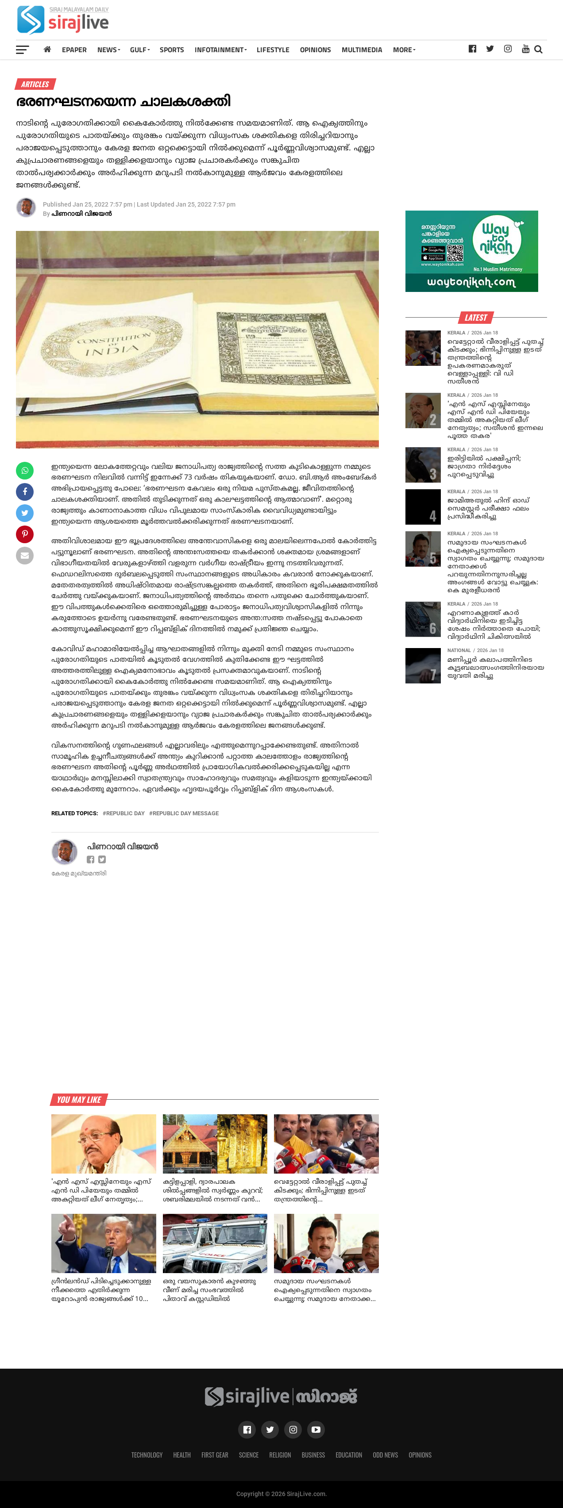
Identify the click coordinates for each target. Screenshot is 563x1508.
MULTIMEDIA (362, 49)
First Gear (214, 1454)
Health (182, 1454)
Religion (280, 1454)
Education (348, 1454)
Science (249, 1454)
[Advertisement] (385, 23)
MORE (402, 49)
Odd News (385, 1454)
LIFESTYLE (273, 49)
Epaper (74, 49)
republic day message (186, 814)
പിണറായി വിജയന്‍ (81, 214)
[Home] (47, 49)
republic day (125, 814)
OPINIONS (315, 49)
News (107, 49)
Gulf (138, 49)
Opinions (420, 1454)
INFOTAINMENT (219, 49)
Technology (146, 1454)
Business (313, 1454)
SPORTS (172, 49)
